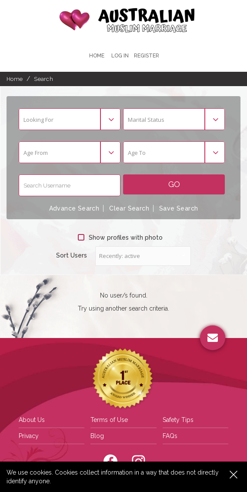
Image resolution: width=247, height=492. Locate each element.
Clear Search (129, 208)
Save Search (178, 208)
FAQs (170, 435)
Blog (97, 435)
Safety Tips (178, 419)
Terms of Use (109, 419)
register (146, 56)
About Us (32, 419)
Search (43, 79)
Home (96, 56)
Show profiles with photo (120, 237)
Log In (120, 56)
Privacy (29, 435)
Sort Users (71, 255)
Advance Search (74, 208)
